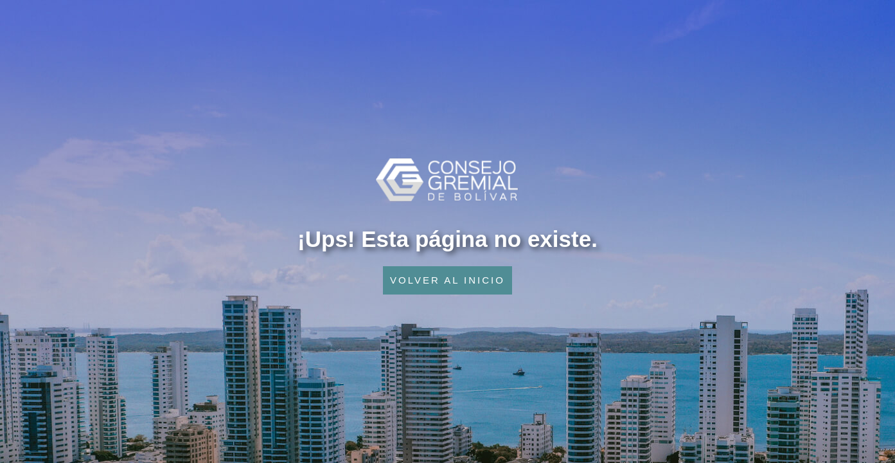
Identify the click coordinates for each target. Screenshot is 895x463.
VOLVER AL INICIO (447, 280)
